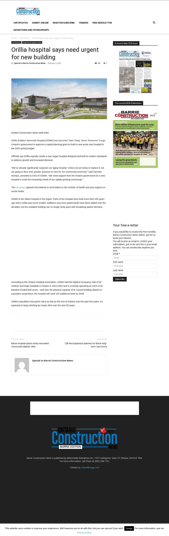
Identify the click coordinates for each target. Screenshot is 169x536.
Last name (118, 270)
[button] (154, 23)
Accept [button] (129, 528)
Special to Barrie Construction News (29, 63)
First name (118, 262)
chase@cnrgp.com (90, 467)
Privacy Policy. (84, 532)
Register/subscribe (64, 22)
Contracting (24, 38)
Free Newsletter (102, 22)
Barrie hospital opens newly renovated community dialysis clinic (30, 345)
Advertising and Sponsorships (31, 29)
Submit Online (40, 22)
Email (116, 253)
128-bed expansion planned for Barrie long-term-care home (86, 345)
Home (14, 38)
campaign (21, 187)
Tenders (83, 22)
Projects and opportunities (32, 42)
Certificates (20, 22)
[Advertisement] (84, 408)
